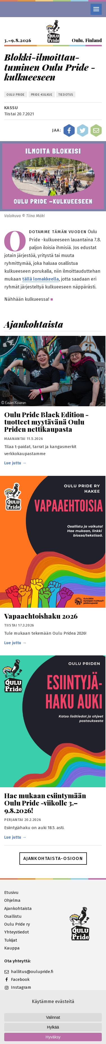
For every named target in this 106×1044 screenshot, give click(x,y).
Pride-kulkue (42, 95)
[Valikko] (96, 9)
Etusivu (11, 892)
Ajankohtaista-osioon (53, 858)
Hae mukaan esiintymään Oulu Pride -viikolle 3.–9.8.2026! (45, 803)
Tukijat (10, 940)
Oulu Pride (15, 95)
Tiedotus (65, 95)
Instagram (17, 987)
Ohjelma (12, 900)
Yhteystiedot (16, 932)
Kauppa (12, 948)
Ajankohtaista (18, 908)
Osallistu (13, 916)
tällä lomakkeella (40, 279)
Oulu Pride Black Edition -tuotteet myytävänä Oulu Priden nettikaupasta (46, 422)
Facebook (17, 979)
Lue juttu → (15, 462)
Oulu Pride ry (17, 924)
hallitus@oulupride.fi (28, 971)
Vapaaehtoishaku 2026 (41, 615)
